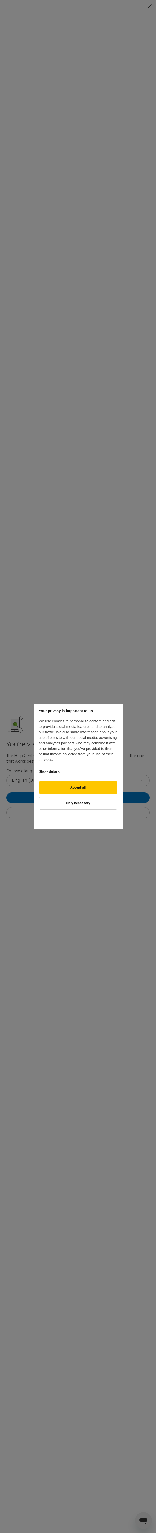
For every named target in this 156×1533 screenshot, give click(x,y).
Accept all (78, 787)
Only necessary (78, 803)
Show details (49, 771)
